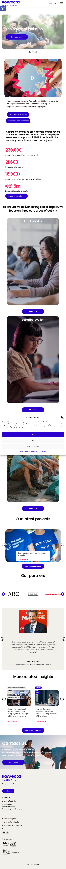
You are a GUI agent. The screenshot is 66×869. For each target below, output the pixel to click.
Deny (33, 440)
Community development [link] (16, 688)
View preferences (33, 447)
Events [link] (38, 688)
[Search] (52, 3)
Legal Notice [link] (43, 452)
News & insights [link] (13, 697)
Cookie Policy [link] (23, 452)
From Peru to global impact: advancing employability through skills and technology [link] (18, 712)
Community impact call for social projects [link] (31, 554)
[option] (33, 32)
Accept (33, 434)
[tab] (30, 52)
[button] (63, 417)
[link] (3, 8)
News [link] (10, 692)
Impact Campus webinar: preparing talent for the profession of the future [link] (47, 712)
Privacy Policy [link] (33, 452)
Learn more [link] (23, 559)
